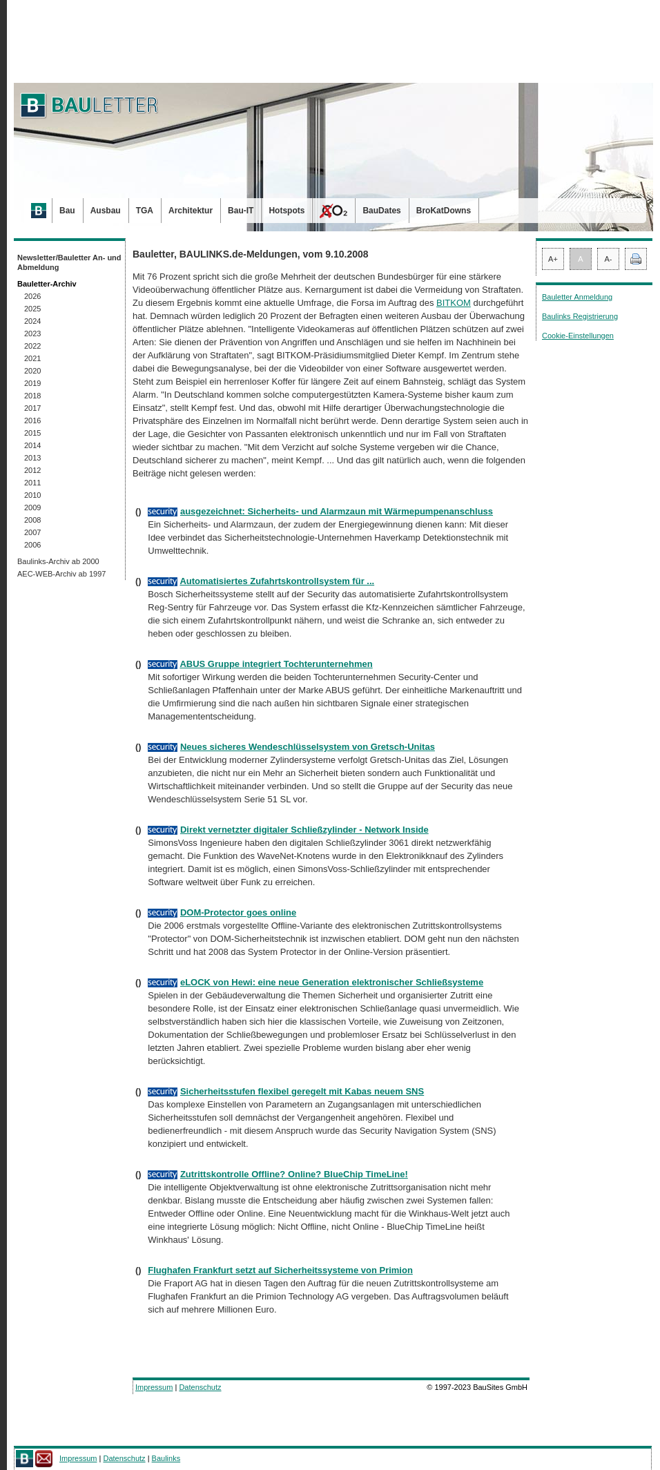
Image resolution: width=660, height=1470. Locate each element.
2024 (32, 321)
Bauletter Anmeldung (577, 297)
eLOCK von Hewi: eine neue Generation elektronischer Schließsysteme (331, 982)
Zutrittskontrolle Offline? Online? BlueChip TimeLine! (294, 1174)
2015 (32, 433)
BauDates (381, 210)
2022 (32, 346)
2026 (32, 296)
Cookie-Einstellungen (578, 335)
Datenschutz (200, 1387)
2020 (32, 371)
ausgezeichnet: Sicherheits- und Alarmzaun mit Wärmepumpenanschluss (336, 511)
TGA (144, 210)
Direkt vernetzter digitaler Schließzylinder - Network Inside (304, 829)
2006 (32, 545)
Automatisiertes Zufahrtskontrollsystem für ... (276, 581)
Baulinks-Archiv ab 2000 (58, 561)
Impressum (154, 1387)
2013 (32, 458)
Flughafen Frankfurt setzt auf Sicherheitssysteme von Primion (280, 1270)
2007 (32, 532)
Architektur (190, 210)
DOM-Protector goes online (238, 912)
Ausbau (105, 210)
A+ (553, 259)
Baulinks (166, 1458)
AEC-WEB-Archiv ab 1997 (61, 574)
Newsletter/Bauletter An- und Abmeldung (69, 262)
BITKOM (453, 303)
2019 (32, 383)
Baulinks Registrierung (580, 316)
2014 (32, 445)
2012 (32, 470)
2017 (32, 408)
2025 (32, 308)
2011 (32, 482)
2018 (32, 395)
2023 (32, 333)
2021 (32, 358)
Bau (67, 210)
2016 (32, 420)
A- (608, 259)
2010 (32, 495)
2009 (32, 507)
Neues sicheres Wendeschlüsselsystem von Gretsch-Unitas (307, 747)
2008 (32, 520)
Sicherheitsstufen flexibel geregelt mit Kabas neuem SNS (302, 1091)
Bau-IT (240, 210)
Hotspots (286, 210)
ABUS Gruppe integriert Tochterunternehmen (275, 664)
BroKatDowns (443, 210)
